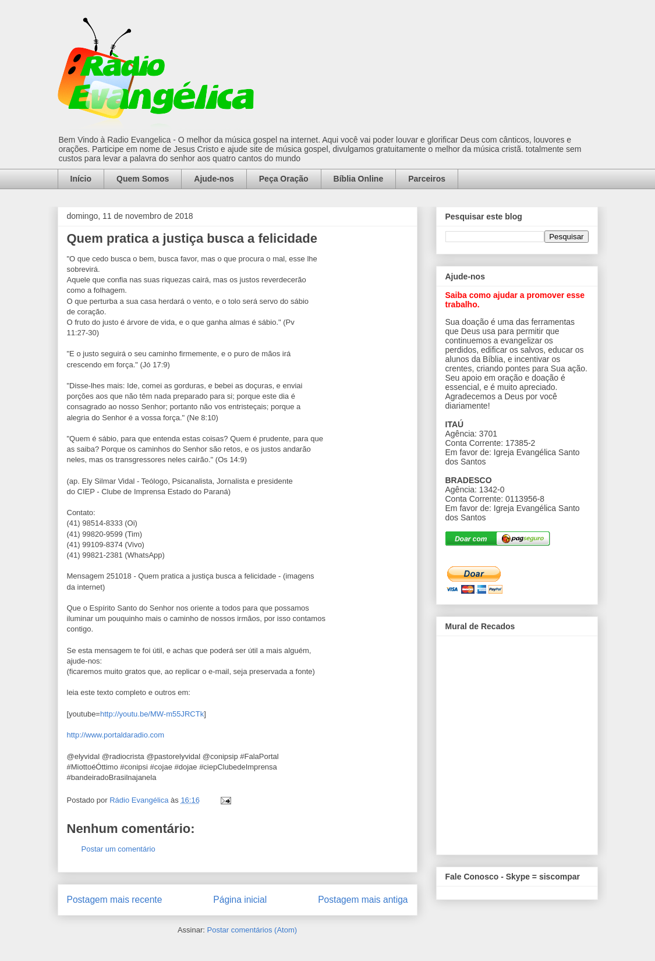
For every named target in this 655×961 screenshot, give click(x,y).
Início (81, 178)
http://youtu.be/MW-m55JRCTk (152, 714)
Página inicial (240, 900)
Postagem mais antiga (363, 900)
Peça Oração (284, 178)
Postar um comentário (118, 849)
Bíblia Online (359, 178)
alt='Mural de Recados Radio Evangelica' (516, 742)
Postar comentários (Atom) (252, 929)
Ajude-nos (213, 178)
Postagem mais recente (114, 900)
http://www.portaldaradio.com (116, 734)
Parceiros (426, 178)
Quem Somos (142, 178)
